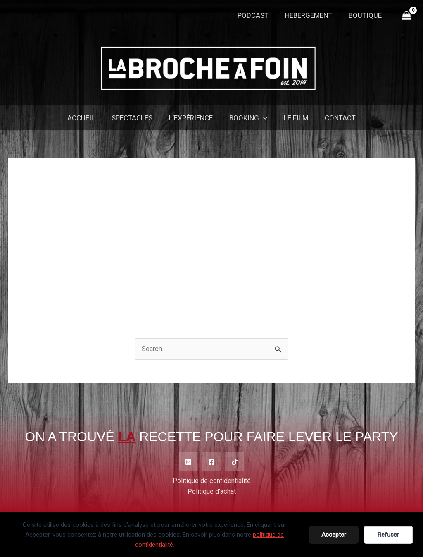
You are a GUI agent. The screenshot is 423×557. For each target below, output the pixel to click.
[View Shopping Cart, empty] (406, 15)
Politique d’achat (212, 492)
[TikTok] (234, 462)
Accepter (333, 534)
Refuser (388, 534)
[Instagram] (188, 462)
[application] (262, 117)
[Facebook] (211, 462)
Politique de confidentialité (211, 481)
